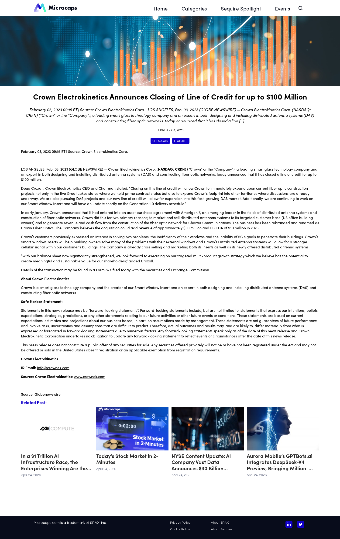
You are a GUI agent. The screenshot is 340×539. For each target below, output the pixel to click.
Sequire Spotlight (241, 8)
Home (161, 8)
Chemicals (160, 141)
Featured (181, 141)
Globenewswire (47, 394)
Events (282, 8)
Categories (194, 8)
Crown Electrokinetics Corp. (105, 151)
